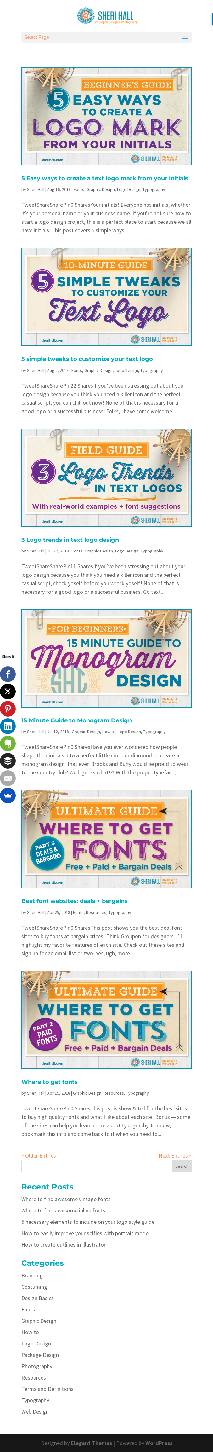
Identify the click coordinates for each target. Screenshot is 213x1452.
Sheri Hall (35, 189)
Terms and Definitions (47, 1388)
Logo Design (128, 189)
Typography (154, 189)
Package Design (40, 1354)
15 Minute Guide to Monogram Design (76, 720)
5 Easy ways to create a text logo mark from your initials (104, 178)
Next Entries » (175, 1155)
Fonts (79, 189)
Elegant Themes (91, 1443)
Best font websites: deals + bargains (74, 901)
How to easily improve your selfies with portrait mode (85, 1233)
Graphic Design (101, 189)
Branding (32, 1275)
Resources (96, 912)
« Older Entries (38, 1155)
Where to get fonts (49, 1082)
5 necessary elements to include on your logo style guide (87, 1221)
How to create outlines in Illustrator (63, 1244)
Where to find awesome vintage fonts (66, 1199)
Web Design (35, 1411)
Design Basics (37, 1298)
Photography (36, 1366)
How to (108, 731)
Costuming (34, 1286)
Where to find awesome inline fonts (63, 1210)
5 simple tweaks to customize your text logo (87, 359)
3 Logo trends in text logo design (70, 539)
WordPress (158, 1443)
